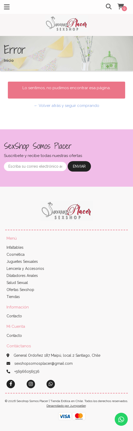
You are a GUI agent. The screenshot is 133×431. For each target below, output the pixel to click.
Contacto (14, 316)
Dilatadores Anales (22, 276)
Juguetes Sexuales (22, 261)
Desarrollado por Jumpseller (66, 406)
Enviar (79, 166)
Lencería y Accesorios (25, 268)
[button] (105, 7)
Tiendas (13, 297)
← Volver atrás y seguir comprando (66, 105)
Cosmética (16, 254)
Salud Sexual (17, 283)
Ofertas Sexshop (20, 290)
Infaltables (15, 247)
